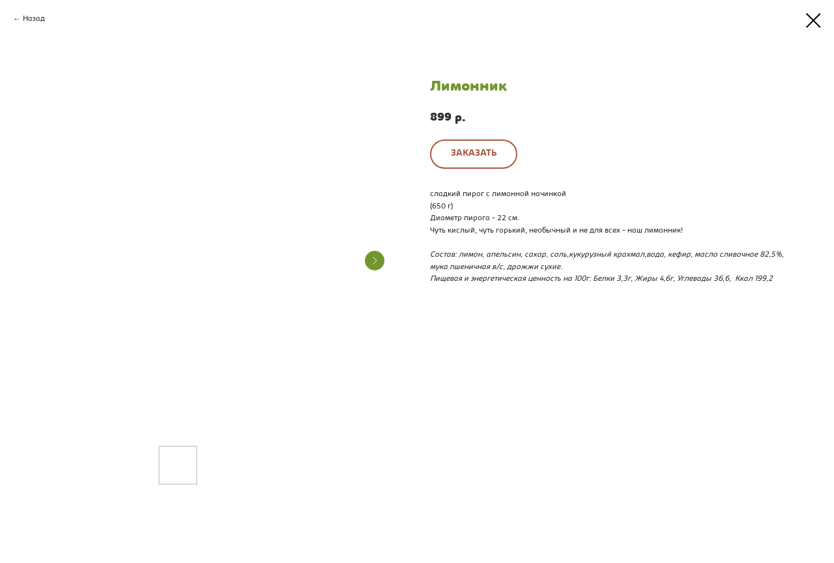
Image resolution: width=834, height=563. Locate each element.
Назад (34, 19)
